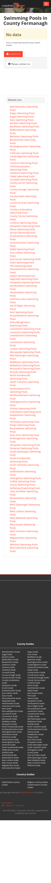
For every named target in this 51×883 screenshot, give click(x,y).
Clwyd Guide (33, 670)
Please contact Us (19, 64)
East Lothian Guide (10, 693)
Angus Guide (33, 652)
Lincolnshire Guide (10, 716)
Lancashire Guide (9, 714)
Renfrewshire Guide (10, 739)
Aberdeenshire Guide (11, 652)
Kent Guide (6, 708)
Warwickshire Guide (10, 757)
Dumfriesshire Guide (36, 688)
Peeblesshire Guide (36, 734)
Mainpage (13, 54)
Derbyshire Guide (9, 685)
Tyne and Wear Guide (37, 755)
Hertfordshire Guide (36, 703)
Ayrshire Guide (8, 657)
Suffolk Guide (7, 752)
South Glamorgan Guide (38, 744)
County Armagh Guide (11, 675)
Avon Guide (32, 654)
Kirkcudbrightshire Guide (12, 711)
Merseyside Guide (9, 719)
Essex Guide (7, 695)
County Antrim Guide (36, 672)
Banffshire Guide (35, 657)
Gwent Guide (33, 698)
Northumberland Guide (37, 729)
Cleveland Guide (9, 670)
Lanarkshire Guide (35, 711)
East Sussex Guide (35, 693)
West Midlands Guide (36, 760)
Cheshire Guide (8, 667)
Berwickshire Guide (10, 662)
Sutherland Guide (9, 755)
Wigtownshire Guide (10, 765)
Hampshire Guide (35, 701)
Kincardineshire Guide (37, 708)
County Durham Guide (11, 677)
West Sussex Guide (10, 763)
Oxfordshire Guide (9, 734)
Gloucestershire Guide (11, 698)
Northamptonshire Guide (12, 729)
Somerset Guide (8, 744)
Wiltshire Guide (34, 765)
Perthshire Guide (9, 737)
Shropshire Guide (35, 742)
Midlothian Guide (35, 721)
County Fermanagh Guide (38, 677)
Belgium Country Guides (38, 782)
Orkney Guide (33, 732)
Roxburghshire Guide (11, 742)
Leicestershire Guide (36, 714)
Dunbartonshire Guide (11, 690)
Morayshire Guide (9, 724)
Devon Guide (33, 685)
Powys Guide (33, 737)
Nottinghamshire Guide (12, 732)
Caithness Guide (9, 664)
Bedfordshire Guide (10, 659)
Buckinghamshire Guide (38, 662)
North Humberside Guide (12, 726)
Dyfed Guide (33, 690)
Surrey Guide (33, 752)
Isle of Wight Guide (35, 706)
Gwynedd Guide (8, 701)
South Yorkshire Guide (37, 747)
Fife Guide (32, 695)
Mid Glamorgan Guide (37, 719)
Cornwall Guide (8, 672)
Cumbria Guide (34, 683)
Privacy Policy (6, 803)
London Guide (33, 716)
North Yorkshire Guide (37, 726)
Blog (3, 805)
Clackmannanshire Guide (38, 667)
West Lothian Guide (10, 760)
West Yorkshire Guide (37, 763)
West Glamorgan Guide (37, 757)
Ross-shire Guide (35, 739)
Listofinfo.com (28, 792)
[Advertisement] (24, 607)
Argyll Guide (7, 654)
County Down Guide (36, 675)
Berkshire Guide (34, 659)
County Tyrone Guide (36, 680)
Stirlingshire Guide (35, 750)
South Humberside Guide (12, 747)
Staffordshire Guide (10, 750)
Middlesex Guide (9, 721)
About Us (10, 805)
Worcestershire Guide (11, 768)
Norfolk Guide (33, 724)
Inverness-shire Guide (11, 706)
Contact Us (19, 805)
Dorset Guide (7, 688)
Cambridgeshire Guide (37, 664)
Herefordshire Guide (10, 703)
